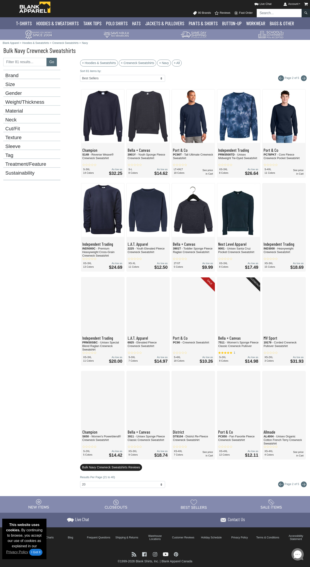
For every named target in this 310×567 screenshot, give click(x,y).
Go (51, 62)
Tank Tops (92, 23)
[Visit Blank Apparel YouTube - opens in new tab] (166, 554)
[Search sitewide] (279, 13)
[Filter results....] (25, 62)
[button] (258, 3)
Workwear (255, 23)
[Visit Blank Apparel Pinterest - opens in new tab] (176, 554)
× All (177, 63)
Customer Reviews (183, 537)
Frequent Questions (98, 537)
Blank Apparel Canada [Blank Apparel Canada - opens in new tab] (177, 561)
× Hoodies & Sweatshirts (99, 63)
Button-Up (232, 23)
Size (10, 84)
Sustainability (20, 173)
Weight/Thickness (24, 102)
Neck (11, 119)
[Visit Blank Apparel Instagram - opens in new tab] (155, 554)
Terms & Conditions (267, 537)
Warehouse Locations (155, 537)
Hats (136, 23)
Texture (13, 137)
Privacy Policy (17, 552)
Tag (9, 155)
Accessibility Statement (296, 537)
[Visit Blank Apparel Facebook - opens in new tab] (145, 554)
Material (14, 111)
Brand (12, 75)
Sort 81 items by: (90, 71)
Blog (70, 537)
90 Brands (202, 13)
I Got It (35, 552)
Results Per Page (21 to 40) (97, 477)
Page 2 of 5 (292, 484)
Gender (13, 93)
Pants (203, 23)
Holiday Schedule (211, 537)
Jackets (164, 23)
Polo (117, 23)
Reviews (222, 13)
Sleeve (12, 146)
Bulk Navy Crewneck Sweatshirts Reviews (111, 467)
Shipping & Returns (126, 537)
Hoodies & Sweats (57, 23)
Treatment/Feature (25, 164)
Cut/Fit (12, 128)
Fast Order (243, 13)
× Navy (164, 63)
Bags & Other (282, 23)
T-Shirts (24, 23)
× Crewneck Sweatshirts (137, 63)
